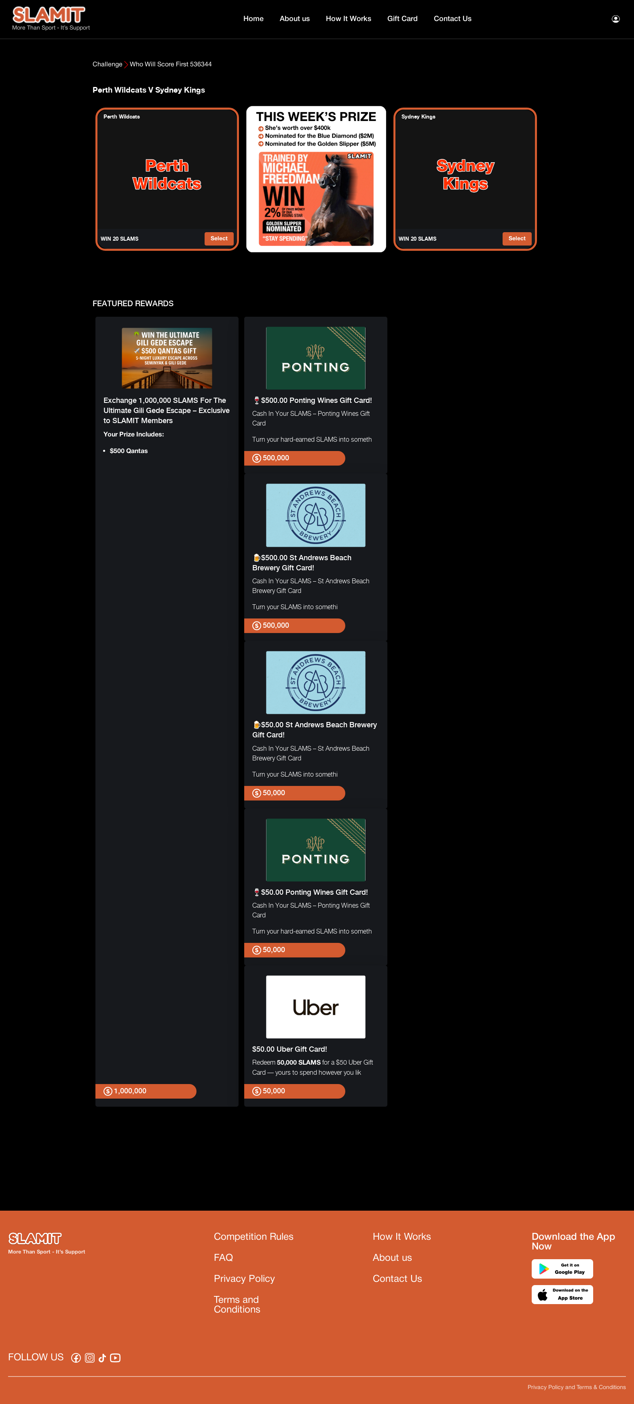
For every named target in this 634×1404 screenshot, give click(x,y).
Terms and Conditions (237, 1305)
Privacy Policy (244, 1279)
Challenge (108, 65)
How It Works (348, 19)
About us (295, 19)
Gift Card (402, 19)
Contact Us (452, 19)
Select (219, 238)
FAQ (223, 1258)
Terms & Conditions (601, 1387)
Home (253, 19)
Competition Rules (254, 1237)
